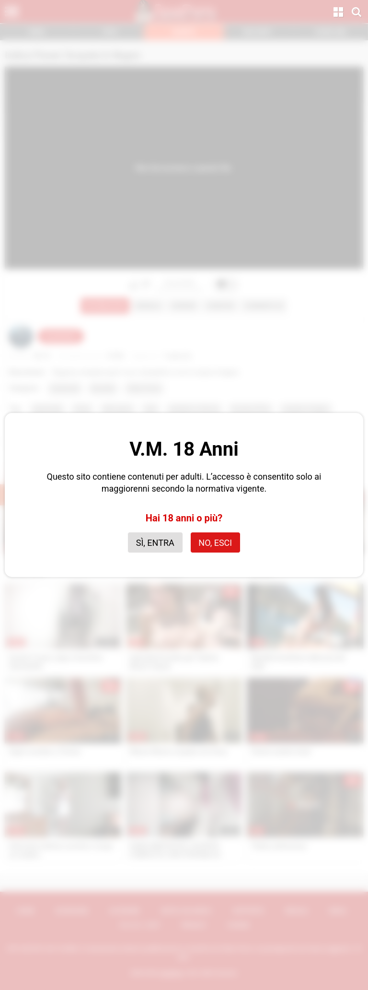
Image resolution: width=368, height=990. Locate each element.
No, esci (215, 543)
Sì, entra (155, 543)
